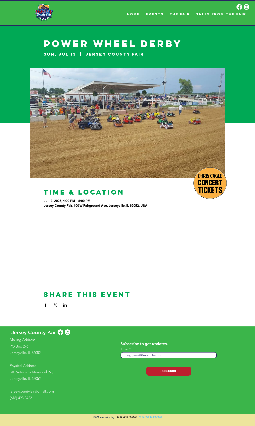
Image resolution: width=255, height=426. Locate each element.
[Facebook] (239, 7)
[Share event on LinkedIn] (65, 305)
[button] (180, 14)
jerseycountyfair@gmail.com (32, 391)
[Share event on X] (55, 305)
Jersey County (29, 332)
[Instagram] (246, 7)
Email (124, 349)
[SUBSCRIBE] (168, 371)
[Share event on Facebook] (45, 305)
